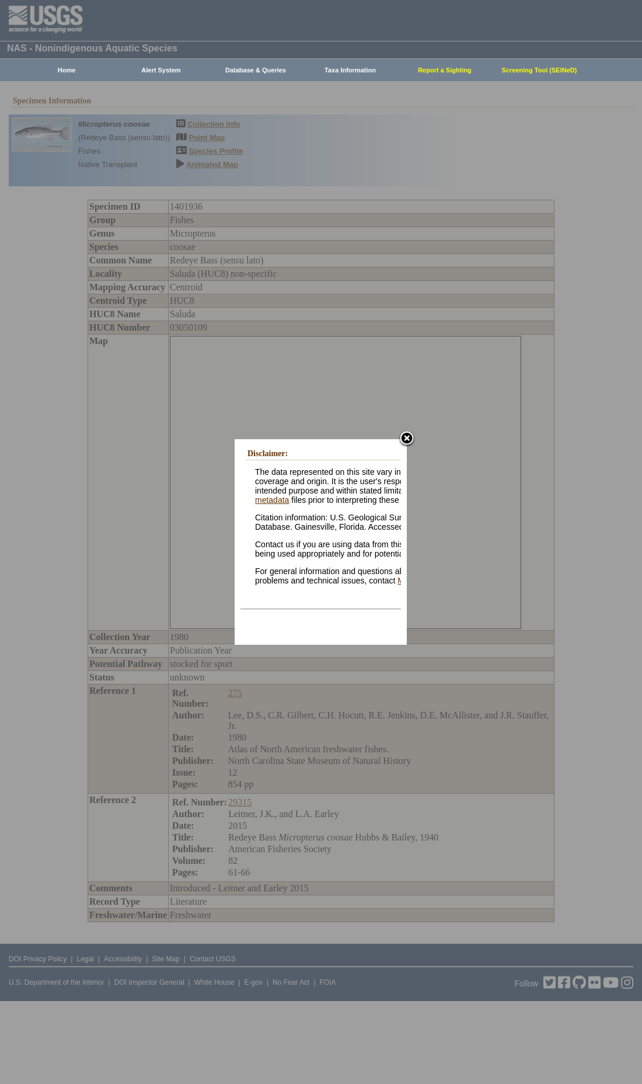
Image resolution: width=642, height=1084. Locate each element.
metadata (272, 500)
